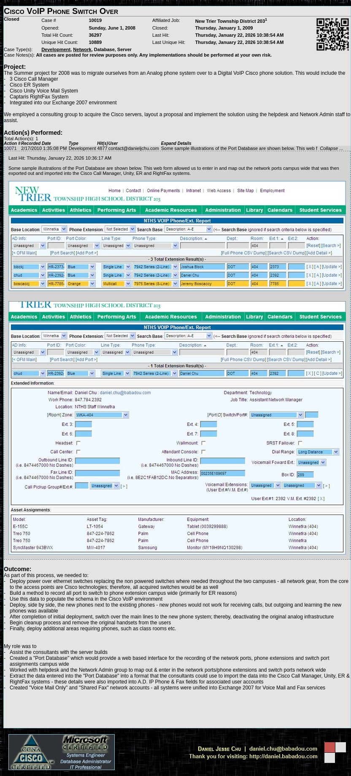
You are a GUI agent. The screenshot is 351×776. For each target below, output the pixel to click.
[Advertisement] (177, 709)
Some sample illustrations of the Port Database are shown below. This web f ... (252, 148)
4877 (102, 148)
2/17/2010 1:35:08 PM (44, 148)
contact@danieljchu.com (133, 148)
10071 (10, 148)
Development (82, 148)
